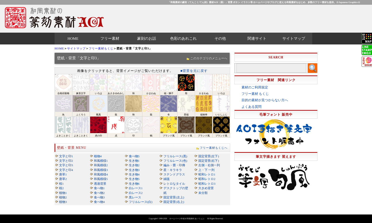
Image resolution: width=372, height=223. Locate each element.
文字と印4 (66, 170)
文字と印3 (66, 165)
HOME (73, 38)
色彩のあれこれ (183, 38)
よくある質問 (251, 107)
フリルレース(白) (141, 202)
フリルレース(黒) (175, 156)
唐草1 (63, 174)
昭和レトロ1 (206, 174)
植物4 (98, 156)
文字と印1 (66, 156)
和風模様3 (101, 170)
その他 (220, 38)
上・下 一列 (206, 170)
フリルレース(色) (175, 160)
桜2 (61, 188)
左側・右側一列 (209, 165)
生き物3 (134, 170)
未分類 (203, 193)
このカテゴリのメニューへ (208, 58)
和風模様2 (101, 165)
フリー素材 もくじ (255, 94)
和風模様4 (101, 174)
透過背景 (100, 183)
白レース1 (136, 188)
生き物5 (134, 179)
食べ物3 (99, 197)
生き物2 (134, 165)
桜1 (61, 183)
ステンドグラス (174, 174)
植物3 (63, 202)
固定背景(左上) (173, 197)
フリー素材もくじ (101, 48)
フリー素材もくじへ (214, 147)
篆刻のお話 (146, 38)
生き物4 (134, 174)
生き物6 (134, 183)
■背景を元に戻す (193, 71)
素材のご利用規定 (255, 87)
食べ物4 (99, 202)
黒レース (135, 197)
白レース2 (136, 193)
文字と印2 (66, 160)
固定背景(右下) (208, 160)
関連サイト (256, 38)
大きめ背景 (206, 188)
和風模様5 (101, 179)
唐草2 (63, 179)
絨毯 (166, 179)
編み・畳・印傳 (174, 165)
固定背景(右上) (173, 202)
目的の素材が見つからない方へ (265, 100)
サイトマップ (293, 38)
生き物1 (134, 160)
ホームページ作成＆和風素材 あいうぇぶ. (187, 219)
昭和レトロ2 (206, 179)
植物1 (63, 193)
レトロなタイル (174, 183)
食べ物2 (99, 193)
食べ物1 (99, 188)
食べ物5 (134, 156)
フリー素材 (109, 38)
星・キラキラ (172, 170)
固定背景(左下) (208, 156)
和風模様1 (101, 160)
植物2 (63, 197)
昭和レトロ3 (206, 183)
